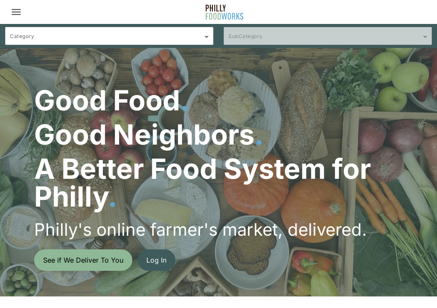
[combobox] (109, 39)
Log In (156, 260)
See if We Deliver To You (83, 260)
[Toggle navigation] (16, 12)
